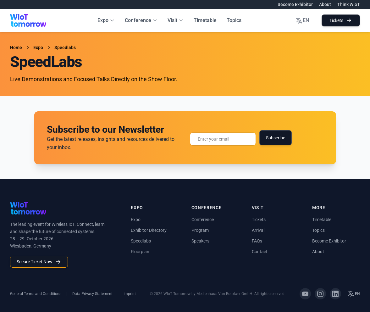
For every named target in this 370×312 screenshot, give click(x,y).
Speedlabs (65, 47)
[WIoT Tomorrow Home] (28, 20)
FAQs (257, 240)
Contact (260, 251)
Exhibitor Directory (149, 230)
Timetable (205, 20)
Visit (176, 20)
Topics (234, 20)
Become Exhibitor (295, 4)
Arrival (258, 230)
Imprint (130, 294)
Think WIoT (348, 4)
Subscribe (275, 137)
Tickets (340, 20)
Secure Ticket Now (39, 262)
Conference (141, 20)
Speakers (200, 240)
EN (302, 20)
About (325, 4)
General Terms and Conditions (35, 294)
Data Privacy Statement (92, 294)
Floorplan (140, 251)
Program (200, 230)
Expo (106, 20)
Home (16, 47)
